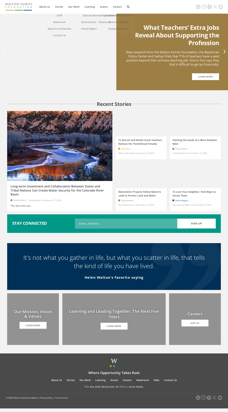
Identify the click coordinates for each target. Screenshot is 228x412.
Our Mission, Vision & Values (33, 317)
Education (126, 148)
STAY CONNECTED (29, 226)
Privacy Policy (46, 401)
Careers (117, 6)
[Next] (224, 52)
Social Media (136, 390)
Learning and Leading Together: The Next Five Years (114, 317)
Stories (59, 6)
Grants (104, 6)
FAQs (156, 383)
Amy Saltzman (125, 206)
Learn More (205, 76)
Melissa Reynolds (126, 153)
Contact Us (170, 383)
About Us (44, 6)
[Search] (128, 6)
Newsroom (142, 383)
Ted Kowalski (34, 200)
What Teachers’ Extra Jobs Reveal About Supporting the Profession (177, 35)
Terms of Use (61, 401)
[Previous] (4, 52)
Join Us (195, 326)
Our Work (74, 6)
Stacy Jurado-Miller (181, 206)
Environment (19, 200)
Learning (90, 6)
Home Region (181, 202)
